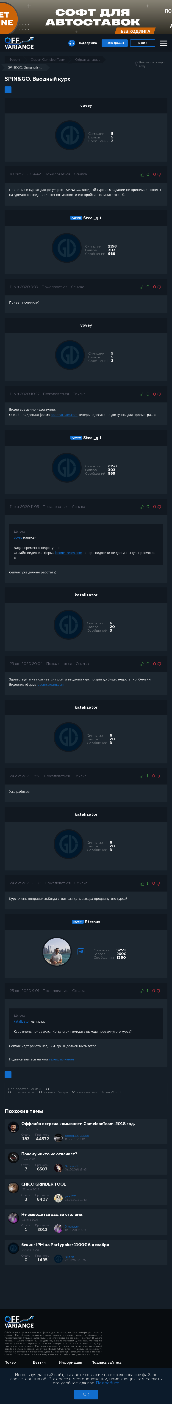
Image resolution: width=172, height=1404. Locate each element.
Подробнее (107, 1383)
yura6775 (70, 1196)
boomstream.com (64, 415)
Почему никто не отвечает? (49, 1154)
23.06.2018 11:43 (76, 1200)
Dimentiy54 (72, 1226)
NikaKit (69, 1257)
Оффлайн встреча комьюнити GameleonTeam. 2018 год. (78, 1124)
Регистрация (114, 43)
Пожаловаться (57, 174)
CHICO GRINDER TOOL (43, 1184)
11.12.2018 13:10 (75, 1139)
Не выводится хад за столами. (52, 1215)
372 (72, 1092)
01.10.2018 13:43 (76, 1169)
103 (46, 1089)
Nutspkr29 (71, 1166)
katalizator (86, 595)
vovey (86, 106)
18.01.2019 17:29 (75, 1230)
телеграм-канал (61, 1059)
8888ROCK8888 (77, 1136)
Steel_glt (92, 218)
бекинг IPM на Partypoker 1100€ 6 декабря (65, 1245)
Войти (142, 43)
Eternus (92, 922)
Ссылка (80, 174)
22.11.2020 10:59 (75, 1260)
